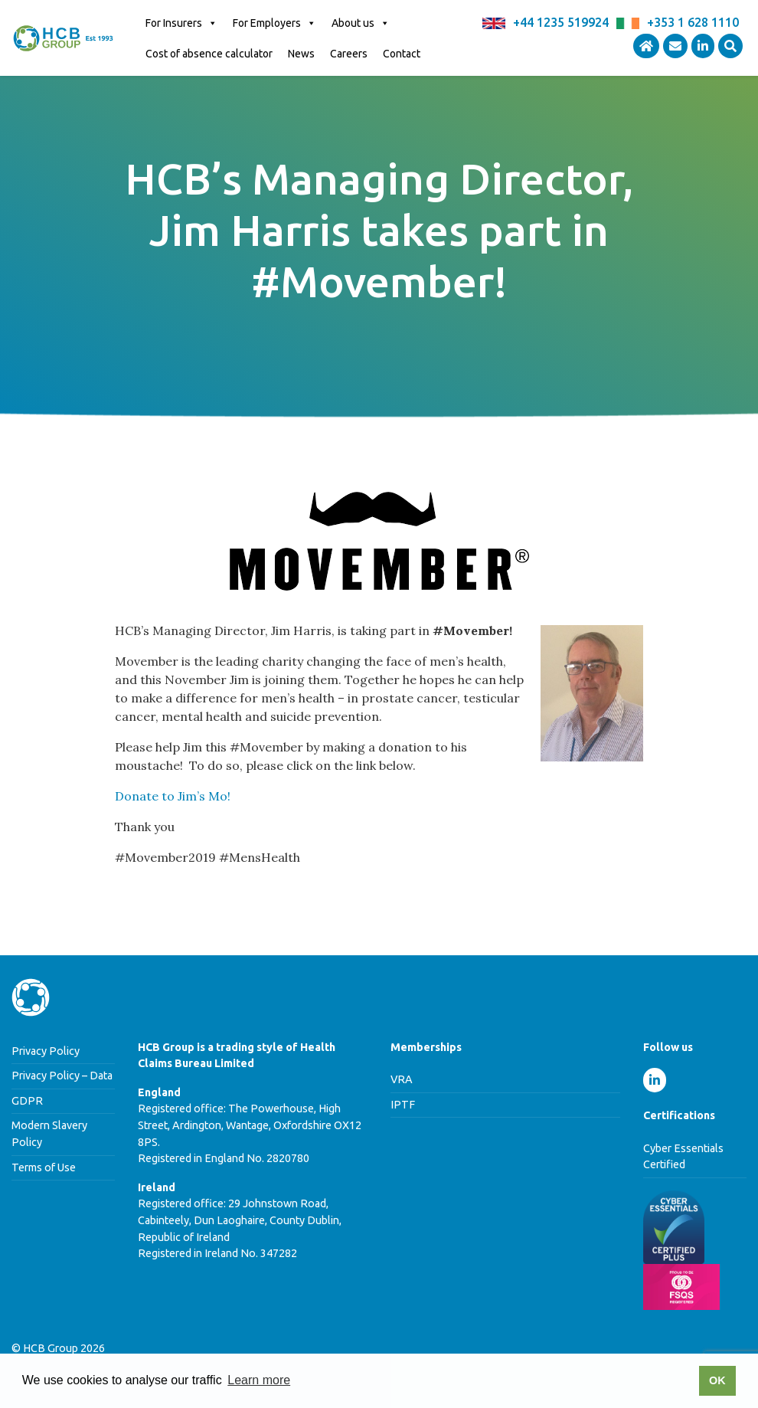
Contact (401, 53)
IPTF (402, 1105)
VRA (401, 1079)
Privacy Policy (45, 1051)
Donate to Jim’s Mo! (172, 796)
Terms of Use (43, 1167)
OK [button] (717, 1380)
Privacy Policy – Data (62, 1075)
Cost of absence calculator (209, 53)
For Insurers (181, 23)
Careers (349, 53)
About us (361, 23)
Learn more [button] (258, 1380)
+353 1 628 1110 (693, 22)
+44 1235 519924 (561, 22)
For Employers (274, 23)
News (301, 53)
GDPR (27, 1101)
